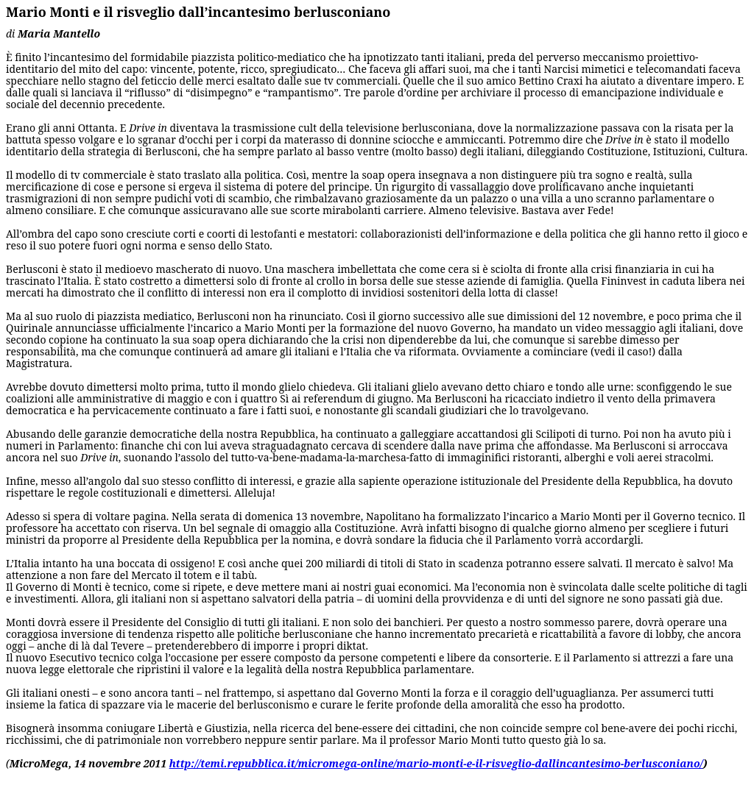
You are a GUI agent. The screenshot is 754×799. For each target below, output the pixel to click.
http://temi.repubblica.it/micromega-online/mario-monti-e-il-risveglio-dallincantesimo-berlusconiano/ (436, 763)
